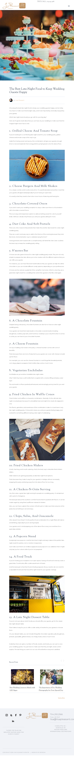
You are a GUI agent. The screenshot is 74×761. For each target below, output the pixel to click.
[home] (14, 6)
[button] (68, 6)
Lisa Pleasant (19, 100)
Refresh (43, 752)
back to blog (61, 698)
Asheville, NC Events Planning (61, 735)
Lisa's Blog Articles (61, 741)
